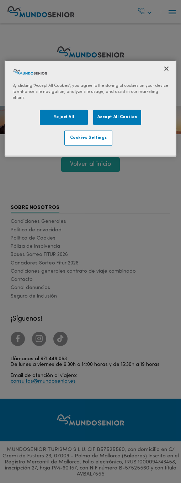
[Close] (166, 68)
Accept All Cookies (117, 117)
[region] (91, 108)
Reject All (63, 117)
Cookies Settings (88, 137)
